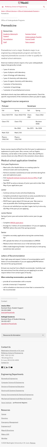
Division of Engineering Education (12, 386)
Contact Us (5, 362)
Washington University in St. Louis (12, 350)
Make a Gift (5, 434)
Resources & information (11, 335)
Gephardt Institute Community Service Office (22, 178)
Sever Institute (6, 403)
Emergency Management (9, 422)
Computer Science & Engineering (12, 382)
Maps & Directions (7, 430)
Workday (4, 438)
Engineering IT (6, 426)
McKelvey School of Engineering (16, 7)
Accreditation (8, 39)
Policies (32, 443)
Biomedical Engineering (9, 378)
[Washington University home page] (23, 2)
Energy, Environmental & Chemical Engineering (17, 395)
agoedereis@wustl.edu (9, 324)
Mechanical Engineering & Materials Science (16, 399)
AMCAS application (16, 223)
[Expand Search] (44, 7)
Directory (4, 418)
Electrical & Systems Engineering (12, 390)
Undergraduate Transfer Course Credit (33, 38)
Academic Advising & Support (10, 35)
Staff (5, 42)
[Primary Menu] (2, 7)
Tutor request (30, 42)
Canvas (3, 414)
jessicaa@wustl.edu (8, 312)
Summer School (30, 34)
